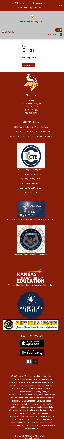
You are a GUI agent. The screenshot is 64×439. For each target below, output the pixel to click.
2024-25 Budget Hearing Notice (30, 170)
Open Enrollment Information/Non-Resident (31, 131)
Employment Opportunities (29, 8)
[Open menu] (8, 32)
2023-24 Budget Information (31, 174)
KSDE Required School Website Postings (30, 127)
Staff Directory (19, 3)
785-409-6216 (31, 113)
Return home (28, 65)
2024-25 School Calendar (31, 188)
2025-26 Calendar (37, 3)
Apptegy (37, 438)
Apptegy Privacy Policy (31, 179)
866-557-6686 (31, 110)
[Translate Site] (54, 34)
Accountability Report (31, 183)
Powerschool (31, 192)
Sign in (60, 30)
